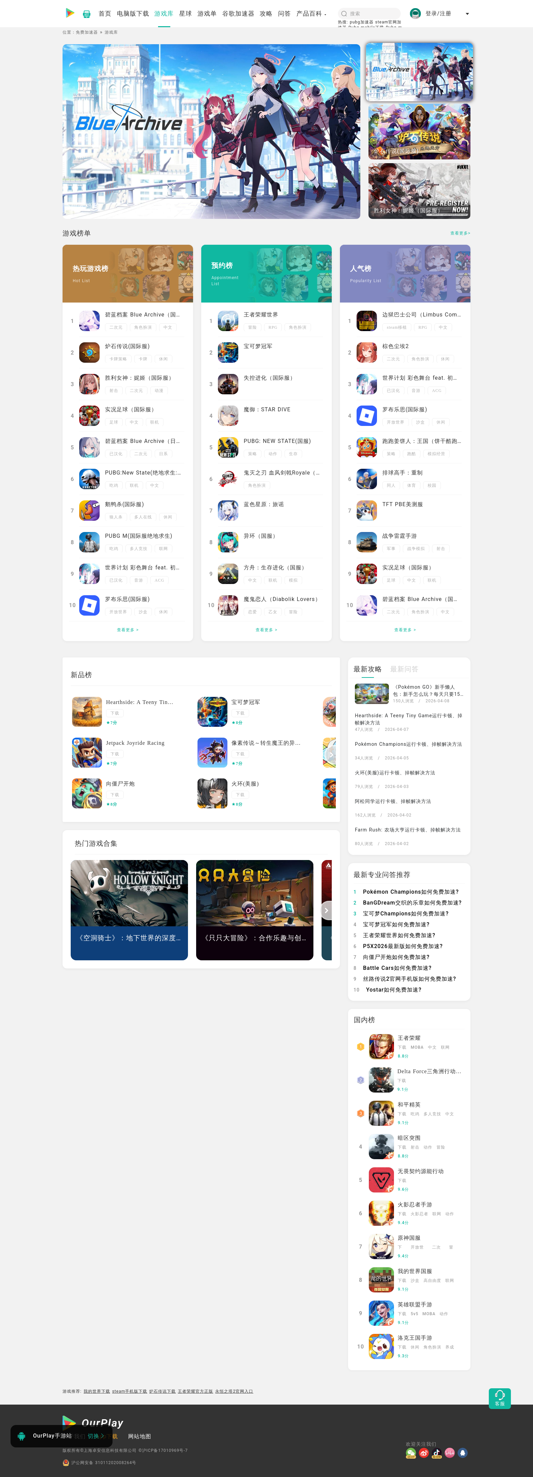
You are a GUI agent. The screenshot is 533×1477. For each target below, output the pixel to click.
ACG (159, 580)
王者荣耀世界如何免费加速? (394, 935)
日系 (163, 453)
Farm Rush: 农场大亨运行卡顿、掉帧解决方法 (408, 829)
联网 (163, 548)
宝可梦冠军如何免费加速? (392, 924)
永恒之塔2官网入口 (234, 1391)
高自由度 (432, 1280)
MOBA (417, 1047)
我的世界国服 (415, 1271)
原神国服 (409, 1238)
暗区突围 (409, 1138)
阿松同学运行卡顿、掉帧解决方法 (393, 801)
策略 (252, 453)
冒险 (252, 327)
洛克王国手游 (415, 1338)
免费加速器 (87, 32)
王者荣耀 (409, 1038)
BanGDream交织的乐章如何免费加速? (408, 902)
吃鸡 (113, 485)
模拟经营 (436, 453)
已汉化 (116, 453)
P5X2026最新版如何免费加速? (398, 946)
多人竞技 (139, 548)
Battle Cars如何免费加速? (393, 968)
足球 (113, 422)
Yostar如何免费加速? (388, 989)
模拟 (293, 580)
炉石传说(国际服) (396, 151)
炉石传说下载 (162, 1391)
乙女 (273, 611)
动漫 (159, 390)
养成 (449, 1347)
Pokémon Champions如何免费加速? (406, 892)
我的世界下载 (97, 1391)
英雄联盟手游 (415, 1304)
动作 (273, 453)
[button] (330, 755)
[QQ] (464, 1453)
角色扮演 (143, 327)
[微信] (412, 1453)
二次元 (116, 327)
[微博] (425, 1453)
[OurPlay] (93, 1423)
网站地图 (139, 1436)
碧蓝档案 (85, 206)
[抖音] (438, 1453)
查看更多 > (128, 630)
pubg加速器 (362, 22)
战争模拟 (416, 548)
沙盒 (143, 611)
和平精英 (409, 1104)
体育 (411, 485)
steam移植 (397, 327)
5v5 (414, 1313)
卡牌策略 (118, 359)
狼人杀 (116, 517)
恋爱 (252, 611)
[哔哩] (451, 1453)
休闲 (163, 359)
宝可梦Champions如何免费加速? (401, 913)
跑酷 (411, 453)
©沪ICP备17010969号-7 (163, 1450)
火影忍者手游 (415, 1204)
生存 (293, 453)
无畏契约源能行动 (421, 1171)
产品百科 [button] (311, 13)
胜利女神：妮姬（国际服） (408, 210)
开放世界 (118, 611)
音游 (138, 580)
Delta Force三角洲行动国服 (432, 1071)
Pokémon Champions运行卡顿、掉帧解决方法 (409, 744)
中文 (168, 327)
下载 (114, 713)
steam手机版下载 (130, 1391)
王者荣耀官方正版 (195, 1391)
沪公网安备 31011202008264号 (99, 1462)
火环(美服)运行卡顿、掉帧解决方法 (395, 772)
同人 (391, 485)
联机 (154, 422)
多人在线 (143, 517)
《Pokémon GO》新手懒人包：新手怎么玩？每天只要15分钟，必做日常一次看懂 (426, 694)
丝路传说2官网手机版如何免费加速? (405, 979)
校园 (432, 485)
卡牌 (143, 359)
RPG (273, 327)
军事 (391, 548)
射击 (113, 390)
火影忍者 (419, 1214)
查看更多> (460, 233)
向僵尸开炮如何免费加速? (392, 957)
